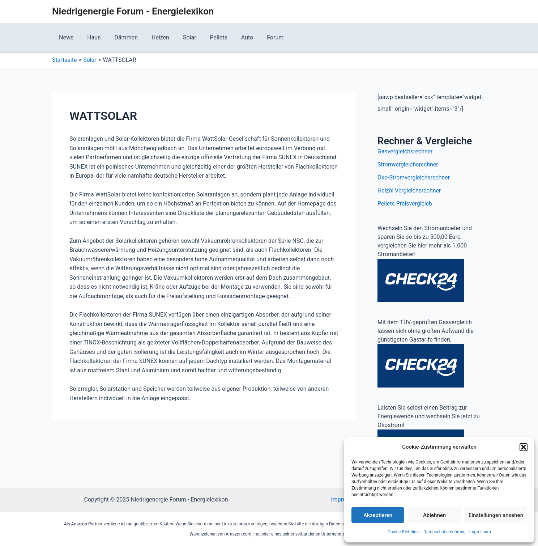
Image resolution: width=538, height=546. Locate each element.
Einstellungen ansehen (496, 515)
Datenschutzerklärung (444, 531)
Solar (180, 37)
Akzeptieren (377, 515)
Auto (233, 37)
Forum (259, 37)
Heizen (153, 37)
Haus (90, 37)
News (65, 37)
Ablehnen (434, 515)
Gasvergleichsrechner (405, 151)
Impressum (480, 531)
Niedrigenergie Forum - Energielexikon (133, 11)
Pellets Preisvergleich (404, 203)
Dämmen (120, 37)
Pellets (206, 37)
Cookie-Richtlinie (404, 531)
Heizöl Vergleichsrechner (409, 190)
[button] (523, 447)
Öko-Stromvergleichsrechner (414, 177)
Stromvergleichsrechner (408, 164)
